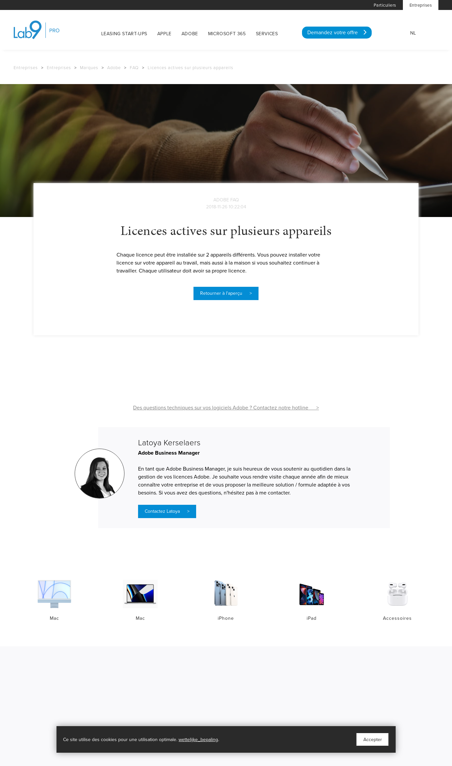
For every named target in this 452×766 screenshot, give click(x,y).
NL (413, 33)
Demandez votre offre (336, 32)
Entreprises (421, 5)
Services (267, 34)
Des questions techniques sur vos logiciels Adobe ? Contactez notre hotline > (226, 407)
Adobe (190, 34)
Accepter (372, 739)
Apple (164, 34)
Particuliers (385, 5)
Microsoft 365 (227, 34)
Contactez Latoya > (167, 511)
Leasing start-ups (124, 34)
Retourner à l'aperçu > (226, 293)
